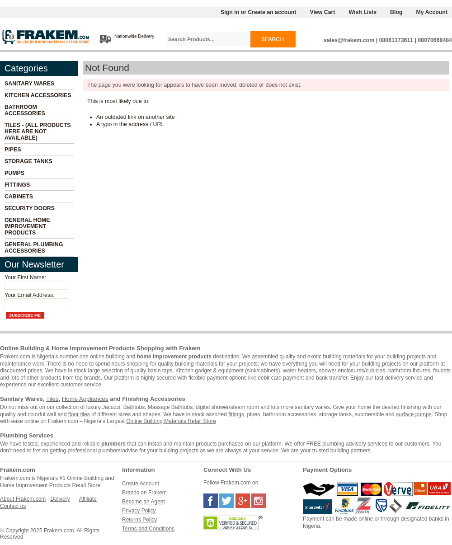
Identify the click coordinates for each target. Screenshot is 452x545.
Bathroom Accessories (25, 110)
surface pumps (414, 414)
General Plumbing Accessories (34, 247)
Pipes (13, 149)
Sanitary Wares (29, 83)
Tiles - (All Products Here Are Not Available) (38, 131)
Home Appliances (85, 398)
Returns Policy (139, 520)
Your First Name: (25, 277)
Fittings (17, 185)
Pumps (14, 173)
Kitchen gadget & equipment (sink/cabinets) (227, 370)
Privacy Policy (139, 510)
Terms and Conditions (148, 529)
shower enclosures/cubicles (352, 370)
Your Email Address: (30, 295)
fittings (236, 414)
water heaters (299, 370)
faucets (442, 370)
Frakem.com (15, 356)
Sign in (230, 12)
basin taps (160, 370)
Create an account (272, 12)
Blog (396, 12)
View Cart (322, 12)
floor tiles (79, 414)
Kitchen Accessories (38, 95)
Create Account (140, 483)
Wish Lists (362, 12)
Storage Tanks (28, 161)
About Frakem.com (23, 499)
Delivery (60, 499)
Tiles (52, 398)
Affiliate (88, 499)
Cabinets (19, 196)
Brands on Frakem (144, 492)
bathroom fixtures (409, 370)
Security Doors (30, 208)
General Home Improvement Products (27, 226)
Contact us (13, 506)
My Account (432, 12)
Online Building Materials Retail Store (171, 421)
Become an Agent (143, 501)
